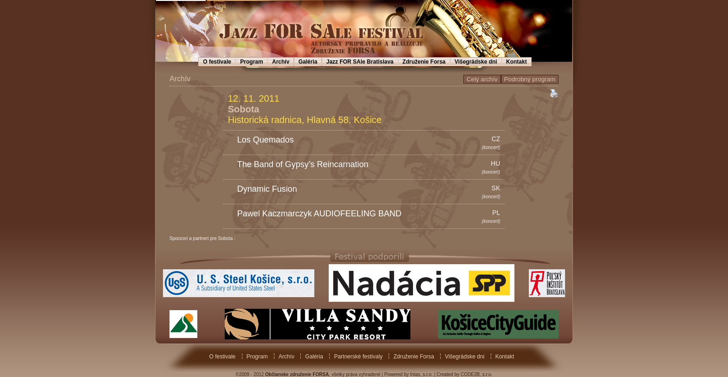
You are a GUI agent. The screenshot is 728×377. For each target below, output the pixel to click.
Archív (280, 61)
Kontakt (516, 61)
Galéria (308, 61)
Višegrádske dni (476, 61)
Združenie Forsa (424, 61)
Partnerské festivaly (358, 356)
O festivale (217, 61)
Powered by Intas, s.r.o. (408, 374)
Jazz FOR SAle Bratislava (360, 61)
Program (251, 61)
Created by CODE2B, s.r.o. (464, 374)
